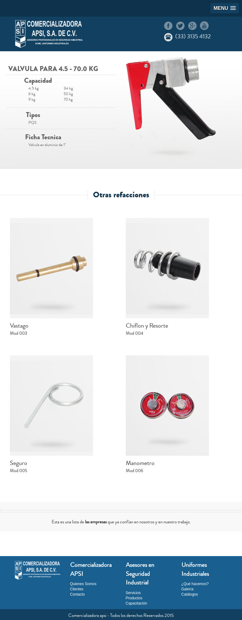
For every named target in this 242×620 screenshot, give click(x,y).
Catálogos (189, 594)
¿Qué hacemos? (195, 584)
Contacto (77, 594)
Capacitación (136, 603)
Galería (187, 589)
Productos (134, 598)
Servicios (133, 593)
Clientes (76, 589)
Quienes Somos (83, 584)
